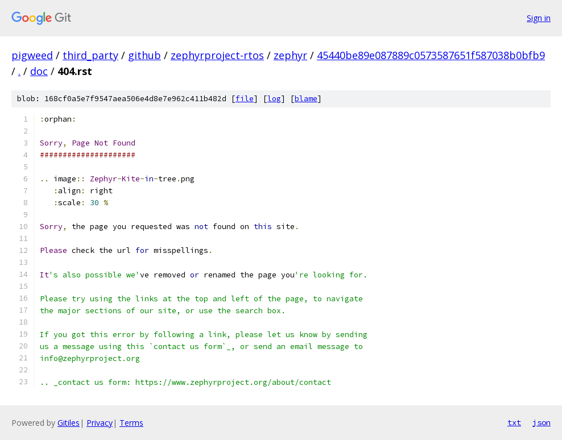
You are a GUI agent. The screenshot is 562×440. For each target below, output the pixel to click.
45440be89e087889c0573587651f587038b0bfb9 (431, 55)
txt (514, 422)
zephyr (290, 55)
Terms (131, 422)
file (244, 98)
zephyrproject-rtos (217, 55)
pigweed (32, 55)
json (541, 422)
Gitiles (68, 422)
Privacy (99, 422)
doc (39, 71)
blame (306, 98)
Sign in (539, 18)
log (274, 98)
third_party (90, 55)
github (144, 55)
